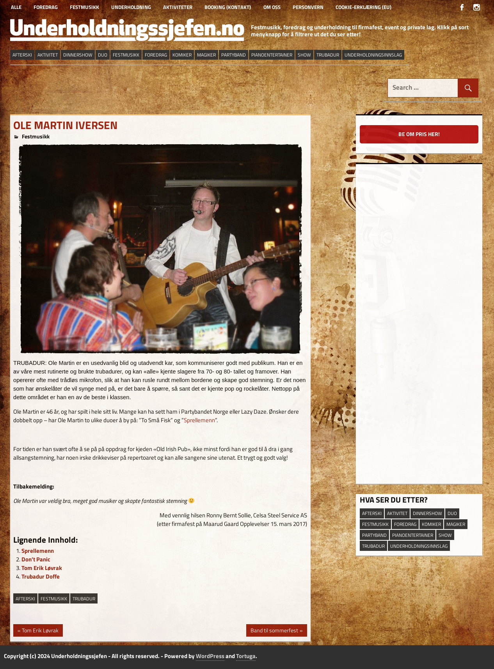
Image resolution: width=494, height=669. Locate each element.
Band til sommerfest (274, 631)
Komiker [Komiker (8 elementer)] (182, 54)
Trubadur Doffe (40, 576)
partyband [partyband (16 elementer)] (233, 54)
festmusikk (54, 598)
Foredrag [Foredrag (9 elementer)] (156, 54)
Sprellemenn (199, 420)
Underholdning (131, 7)
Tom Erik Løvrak (41, 567)
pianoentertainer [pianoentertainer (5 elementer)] (271, 54)
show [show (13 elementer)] (304, 54)
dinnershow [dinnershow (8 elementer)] (77, 54)
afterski (25, 598)
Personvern (308, 7)
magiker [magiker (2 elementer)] (206, 54)
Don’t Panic (35, 559)
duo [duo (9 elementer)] (102, 54)
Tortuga (246, 655)
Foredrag (46, 7)
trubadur (84, 598)
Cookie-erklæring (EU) (363, 7)
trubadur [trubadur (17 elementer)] (327, 54)
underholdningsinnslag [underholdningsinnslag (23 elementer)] (373, 54)
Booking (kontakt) (227, 7)
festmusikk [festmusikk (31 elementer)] (126, 54)
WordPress (210, 655)
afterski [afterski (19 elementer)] (22, 54)
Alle (16, 7)
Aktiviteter (177, 7)
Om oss (272, 7)
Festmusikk (84, 7)
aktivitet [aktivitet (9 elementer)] (47, 54)
